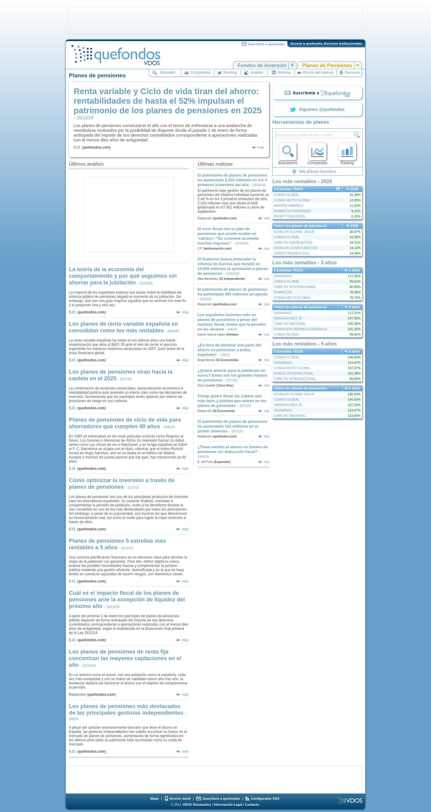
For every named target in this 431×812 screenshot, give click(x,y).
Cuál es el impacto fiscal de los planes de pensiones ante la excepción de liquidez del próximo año (127, 599)
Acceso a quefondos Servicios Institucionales (326, 43)
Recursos (352, 72)
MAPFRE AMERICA (288, 205)
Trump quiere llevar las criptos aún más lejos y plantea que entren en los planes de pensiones (232, 401)
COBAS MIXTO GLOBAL (292, 200)
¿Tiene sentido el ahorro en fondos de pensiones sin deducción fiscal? (233, 449)
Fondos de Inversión (262, 65)
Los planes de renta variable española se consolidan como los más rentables (123, 327)
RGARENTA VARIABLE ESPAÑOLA (300, 329)
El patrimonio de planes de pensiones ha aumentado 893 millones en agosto (233, 291)
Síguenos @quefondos (322, 109)
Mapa (154, 798)
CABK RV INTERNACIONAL (295, 287)
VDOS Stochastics (197, 804)
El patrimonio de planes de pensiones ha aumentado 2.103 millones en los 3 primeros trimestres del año (232, 180)
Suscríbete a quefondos (266, 44)
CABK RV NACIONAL (290, 323)
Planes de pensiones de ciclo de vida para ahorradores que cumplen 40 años (125, 422)
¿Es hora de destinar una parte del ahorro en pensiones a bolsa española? (229, 350)
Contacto (252, 804)
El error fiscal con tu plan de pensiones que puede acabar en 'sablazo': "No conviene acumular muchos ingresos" (228, 236)
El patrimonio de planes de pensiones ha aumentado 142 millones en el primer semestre (232, 426)
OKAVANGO (283, 276)
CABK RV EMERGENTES (293, 242)
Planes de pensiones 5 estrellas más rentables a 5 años (117, 544)
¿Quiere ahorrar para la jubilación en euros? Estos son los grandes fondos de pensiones (232, 375)
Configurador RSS (265, 798)
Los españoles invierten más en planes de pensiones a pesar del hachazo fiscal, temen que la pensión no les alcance (232, 322)
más (260, 147)
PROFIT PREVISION (289, 216)
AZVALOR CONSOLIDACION (296, 248)
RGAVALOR (283, 292)
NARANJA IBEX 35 (288, 318)
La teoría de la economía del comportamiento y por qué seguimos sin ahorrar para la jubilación (123, 276)
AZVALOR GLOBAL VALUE (294, 231)
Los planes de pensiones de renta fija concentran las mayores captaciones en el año (125, 658)
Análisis (257, 72)
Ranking (230, 72)
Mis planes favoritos (317, 171)
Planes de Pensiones (327, 65)
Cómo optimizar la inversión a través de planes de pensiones (121, 483)
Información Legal (228, 804)
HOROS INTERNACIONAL (294, 373)
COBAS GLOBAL (287, 195)
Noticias (284, 72)
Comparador (201, 72)
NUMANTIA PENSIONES (292, 211)
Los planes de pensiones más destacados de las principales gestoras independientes (126, 709)
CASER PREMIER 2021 (291, 253)
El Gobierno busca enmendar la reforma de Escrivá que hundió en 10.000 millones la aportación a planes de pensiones (233, 266)
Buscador (168, 72)
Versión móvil (180, 798)
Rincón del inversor (318, 72)
